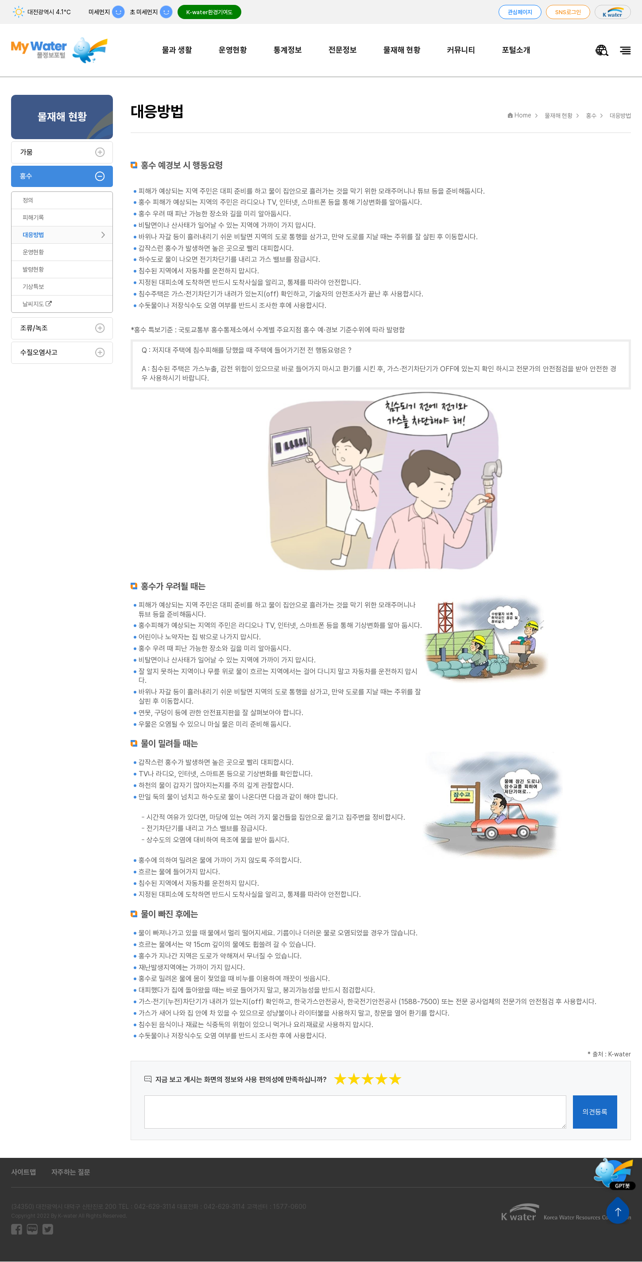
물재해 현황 (403, 50)
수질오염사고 (39, 353)
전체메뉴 (625, 50)
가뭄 (26, 152)
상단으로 (617, 1210)
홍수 (26, 176)
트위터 (47, 1229)
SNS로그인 (568, 12)
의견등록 (595, 1112)
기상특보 (33, 287)
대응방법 (33, 235)
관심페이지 (520, 12)
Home (522, 116)
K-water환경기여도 (209, 12)
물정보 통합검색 (602, 50)
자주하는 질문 (70, 1173)
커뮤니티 (462, 50)
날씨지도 (37, 304)
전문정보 (343, 50)
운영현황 (234, 50)
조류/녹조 (34, 328)
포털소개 (517, 50)
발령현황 (33, 269)
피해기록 (33, 218)
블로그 (32, 1229)
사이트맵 (23, 1173)
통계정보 (289, 50)
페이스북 (16, 1229)
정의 (28, 200)
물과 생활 (178, 50)
